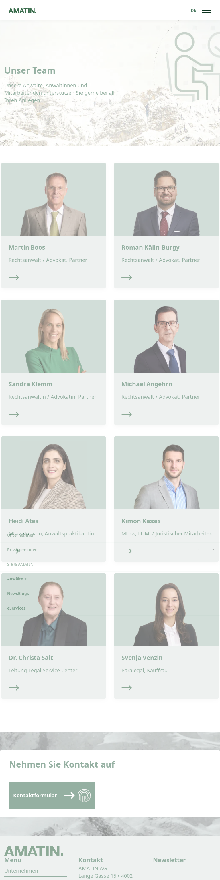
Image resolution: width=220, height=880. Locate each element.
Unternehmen (21, 870)
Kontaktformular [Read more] (35, 795)
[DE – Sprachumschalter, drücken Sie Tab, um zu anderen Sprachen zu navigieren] (193, 10)
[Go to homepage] (22, 10)
